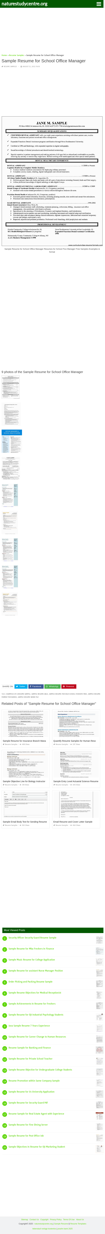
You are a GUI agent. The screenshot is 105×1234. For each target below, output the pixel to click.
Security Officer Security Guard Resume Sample (32, 937)
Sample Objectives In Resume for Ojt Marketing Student (37, 1146)
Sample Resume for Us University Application (32, 1091)
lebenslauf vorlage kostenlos (44, 1229)
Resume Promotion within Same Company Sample (34, 1080)
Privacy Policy (56, 1220)
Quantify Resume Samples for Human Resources (77, 741)
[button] (98, 3)
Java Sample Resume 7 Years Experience (29, 1025)
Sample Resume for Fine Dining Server (28, 1124)
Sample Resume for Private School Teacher (30, 1058)
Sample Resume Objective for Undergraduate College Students (40, 1069)
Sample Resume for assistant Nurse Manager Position (36, 970)
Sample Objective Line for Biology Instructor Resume (28, 781)
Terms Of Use (68, 1220)
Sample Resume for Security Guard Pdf (28, 1102)
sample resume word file (28, 697)
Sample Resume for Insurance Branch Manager (26, 741)
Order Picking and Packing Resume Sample (30, 981)
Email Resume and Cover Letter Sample (73, 822)
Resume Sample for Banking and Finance (30, 1047)
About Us (80, 1220)
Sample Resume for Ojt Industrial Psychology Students (36, 1014)
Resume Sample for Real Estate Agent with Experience (36, 1113)
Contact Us (34, 1220)
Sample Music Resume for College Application (32, 959)
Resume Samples (10, 67)
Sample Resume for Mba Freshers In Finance (31, 948)
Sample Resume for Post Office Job (26, 1135)
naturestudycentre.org (24, 3)
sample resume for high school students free (68, 694)
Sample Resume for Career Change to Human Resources (37, 1036)
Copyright (44, 1220)
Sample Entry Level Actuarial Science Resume (75, 781)
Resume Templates (78, 1224)
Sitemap (24, 1220)
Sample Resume (61, 1224)
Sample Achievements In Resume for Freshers (32, 1003)
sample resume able (39, 694)
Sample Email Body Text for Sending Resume (25, 822)
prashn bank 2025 (65, 1229)
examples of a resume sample (18, 694)
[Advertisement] (52, 32)
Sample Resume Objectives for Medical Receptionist (35, 992)
